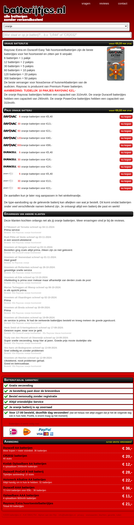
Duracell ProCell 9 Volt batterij (23, 471)
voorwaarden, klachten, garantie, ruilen (103, 515)
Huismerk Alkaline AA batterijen (24, 479)
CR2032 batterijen (15, 455)
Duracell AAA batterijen (19, 487)
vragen (86, 3)
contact (122, 3)
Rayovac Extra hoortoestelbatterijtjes (28, 503)
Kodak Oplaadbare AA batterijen (24, 463)
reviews (104, 3)
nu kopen (126, 116)
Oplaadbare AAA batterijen (21, 495)
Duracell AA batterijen (17, 447)
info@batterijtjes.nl (67, 515)
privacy (80, 515)
